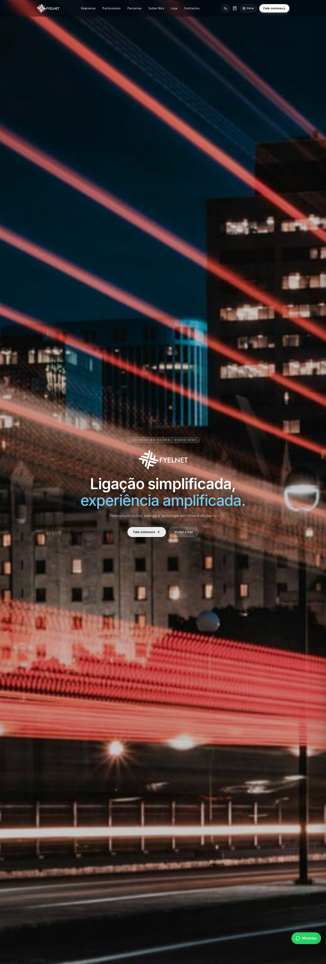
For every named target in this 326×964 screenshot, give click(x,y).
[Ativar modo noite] (225, 8)
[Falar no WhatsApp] (306, 938)
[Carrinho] (235, 8)
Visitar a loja (183, 532)
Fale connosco (274, 8)
